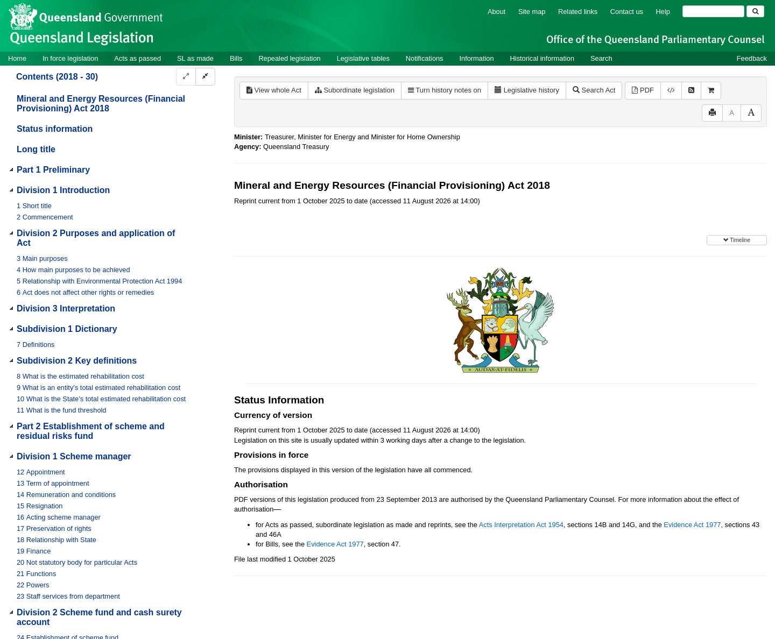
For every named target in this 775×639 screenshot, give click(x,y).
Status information (55, 128)
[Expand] (186, 77)
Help (663, 12)
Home (17, 58)
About (496, 12)
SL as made (195, 58)
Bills (236, 58)
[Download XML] (671, 91)
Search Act (594, 90)
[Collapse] (205, 77)
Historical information (542, 58)
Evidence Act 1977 (692, 525)
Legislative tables (363, 58)
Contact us (626, 12)
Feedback (752, 58)
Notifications (424, 58)
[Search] (713, 11)
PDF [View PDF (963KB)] (643, 90)
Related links (577, 12)
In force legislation (70, 58)
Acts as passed (137, 58)
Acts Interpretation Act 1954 (521, 525)
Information (477, 58)
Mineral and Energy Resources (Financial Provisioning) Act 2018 (101, 103)
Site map (532, 12)
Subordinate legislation (354, 90)
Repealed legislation (289, 58)
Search (601, 58)
